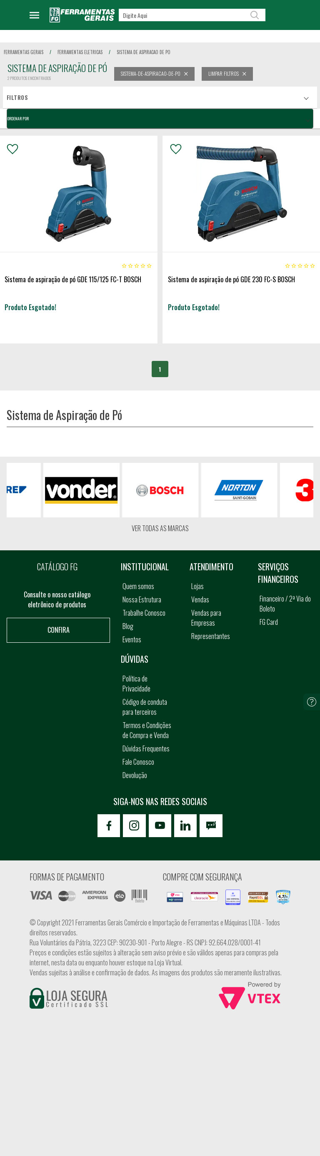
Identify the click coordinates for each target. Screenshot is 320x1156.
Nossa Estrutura (141, 599)
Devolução (134, 775)
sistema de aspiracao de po (143, 52)
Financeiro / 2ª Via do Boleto (285, 604)
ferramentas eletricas (80, 52)
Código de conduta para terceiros (144, 707)
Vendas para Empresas (206, 618)
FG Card (269, 622)
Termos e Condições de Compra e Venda (146, 730)
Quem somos (138, 586)
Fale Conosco (138, 762)
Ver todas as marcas (160, 528)
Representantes (210, 636)
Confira (59, 630)
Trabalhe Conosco (143, 613)
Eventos (131, 639)
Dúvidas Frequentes (146, 748)
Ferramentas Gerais (23, 52)
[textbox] (192, 15)
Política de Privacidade (136, 684)
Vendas (200, 599)
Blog (127, 626)
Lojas (197, 586)
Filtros (17, 97)
